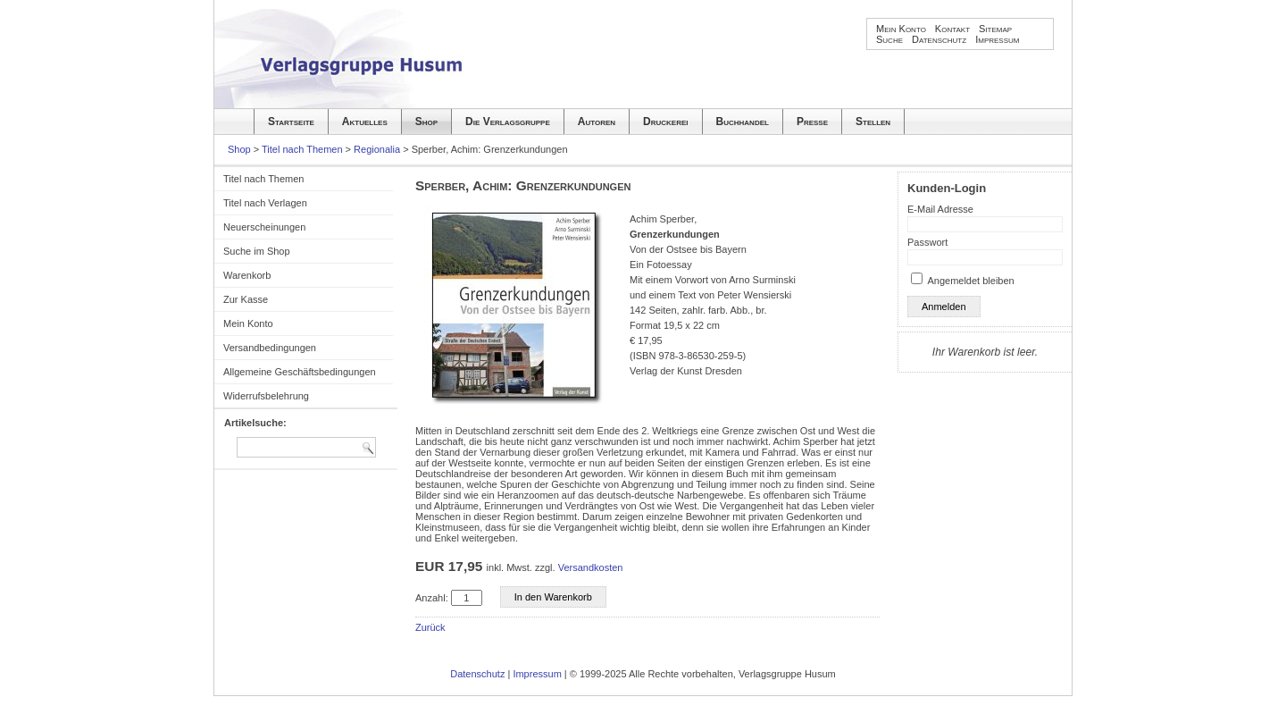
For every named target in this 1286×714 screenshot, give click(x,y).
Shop (426, 121)
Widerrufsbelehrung (266, 396)
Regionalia (377, 149)
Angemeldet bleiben (970, 280)
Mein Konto (901, 28)
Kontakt (952, 28)
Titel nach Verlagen (265, 202)
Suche (889, 39)
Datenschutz (939, 39)
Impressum (997, 39)
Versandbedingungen (269, 347)
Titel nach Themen (302, 149)
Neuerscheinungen (264, 227)
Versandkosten (590, 567)
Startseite (291, 121)
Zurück (430, 627)
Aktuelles (365, 121)
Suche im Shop (256, 251)
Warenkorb (247, 275)
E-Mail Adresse (940, 209)
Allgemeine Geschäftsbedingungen (299, 371)
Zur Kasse (245, 299)
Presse (812, 121)
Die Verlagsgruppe (507, 121)
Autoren (596, 121)
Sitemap (995, 28)
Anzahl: (431, 597)
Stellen (873, 121)
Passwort (927, 242)
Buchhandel (742, 121)
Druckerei (665, 121)
